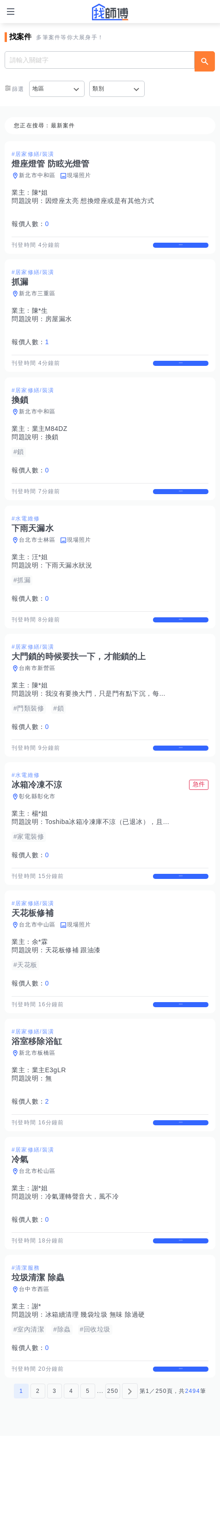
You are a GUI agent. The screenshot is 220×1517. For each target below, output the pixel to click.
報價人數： (30, 223)
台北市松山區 (37, 1236)
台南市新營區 (37, 701)
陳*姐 (40, 192)
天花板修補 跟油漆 (73, 999)
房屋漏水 (58, 327)
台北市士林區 (37, 564)
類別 (98, 88)
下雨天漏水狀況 (68, 589)
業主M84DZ (49, 444)
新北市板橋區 (37, 1109)
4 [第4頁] (71, 1472)
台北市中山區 (37, 973)
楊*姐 (40, 854)
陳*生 (40, 319)
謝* (36, 1379)
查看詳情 (181, 249)
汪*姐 (40, 581)
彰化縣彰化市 (37, 837)
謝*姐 (40, 1253)
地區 (38, 88)
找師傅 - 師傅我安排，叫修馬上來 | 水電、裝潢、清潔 (110, 12)
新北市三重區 (37, 302)
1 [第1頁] (21, 1472)
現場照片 (79, 175)
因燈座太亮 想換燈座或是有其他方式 (99, 200)
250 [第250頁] (112, 1472)
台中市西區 (34, 1362)
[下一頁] (130, 1472)
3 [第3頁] (54, 1472)
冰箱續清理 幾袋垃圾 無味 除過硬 (95, 1388)
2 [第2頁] (38, 1472)
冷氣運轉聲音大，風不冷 (82, 1261)
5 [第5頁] (88, 1472)
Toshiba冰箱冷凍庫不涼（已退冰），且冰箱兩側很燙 (124, 862)
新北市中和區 (37, 175)
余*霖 (40, 990)
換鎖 (52, 453)
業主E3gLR (49, 1126)
